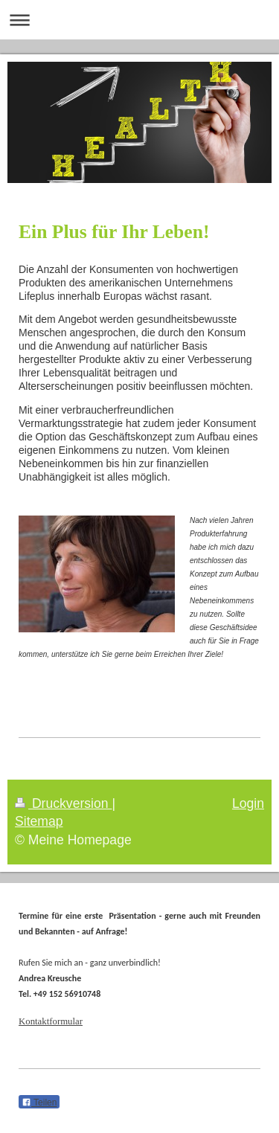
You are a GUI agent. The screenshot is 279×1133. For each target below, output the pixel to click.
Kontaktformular (51, 1021)
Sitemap (39, 821)
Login (248, 803)
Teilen (39, 1102)
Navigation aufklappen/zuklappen (139, 20)
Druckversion (63, 803)
